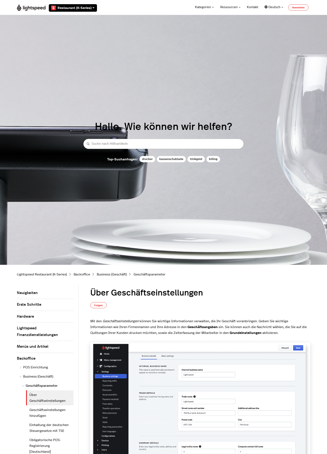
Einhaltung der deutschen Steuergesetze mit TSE (49, 427)
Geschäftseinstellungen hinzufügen (47, 412)
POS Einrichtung (33, 367)
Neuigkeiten (27, 293)
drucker (147, 159)
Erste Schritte (29, 305)
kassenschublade (171, 159)
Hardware (25, 316)
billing (213, 159)
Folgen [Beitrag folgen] (98, 305)
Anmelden (298, 7)
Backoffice (82, 274)
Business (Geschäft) (112, 274)
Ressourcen (230, 7)
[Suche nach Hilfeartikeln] (163, 144)
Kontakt (252, 7)
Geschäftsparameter (149, 274)
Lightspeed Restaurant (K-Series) (42, 274)
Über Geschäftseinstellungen (47, 397)
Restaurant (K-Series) (72, 8)
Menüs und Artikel (32, 347)
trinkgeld (196, 159)
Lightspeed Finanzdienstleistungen (37, 331)
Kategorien (204, 7)
